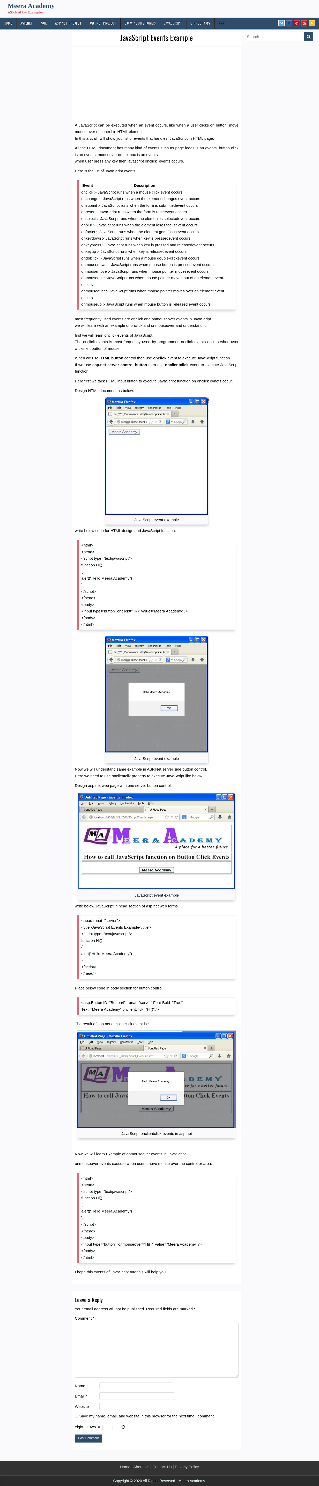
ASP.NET (26, 23)
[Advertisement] (157, 85)
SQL (44, 23)
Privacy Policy (187, 1467)
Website (82, 1406)
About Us (141, 1467)
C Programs (200, 23)
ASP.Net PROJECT (68, 23)
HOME (8, 23)
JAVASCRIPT (173, 23)
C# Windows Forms (140, 23)
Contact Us (162, 1467)
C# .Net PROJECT (103, 23)
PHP (222, 23)
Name (81, 1386)
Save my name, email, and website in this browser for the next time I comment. (147, 1416)
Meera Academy (31, 6)
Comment (84, 1318)
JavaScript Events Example (156, 37)
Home (125, 1467)
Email (81, 1396)
